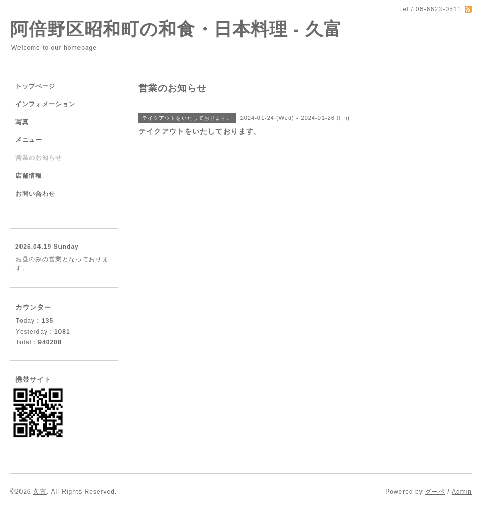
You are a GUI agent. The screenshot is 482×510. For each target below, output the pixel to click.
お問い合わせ (35, 193)
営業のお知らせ (38, 157)
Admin (462, 491)
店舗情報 (28, 175)
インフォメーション (45, 104)
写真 (22, 122)
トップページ (35, 86)
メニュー (28, 140)
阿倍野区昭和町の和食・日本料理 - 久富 (176, 29)
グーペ (435, 491)
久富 (40, 491)
